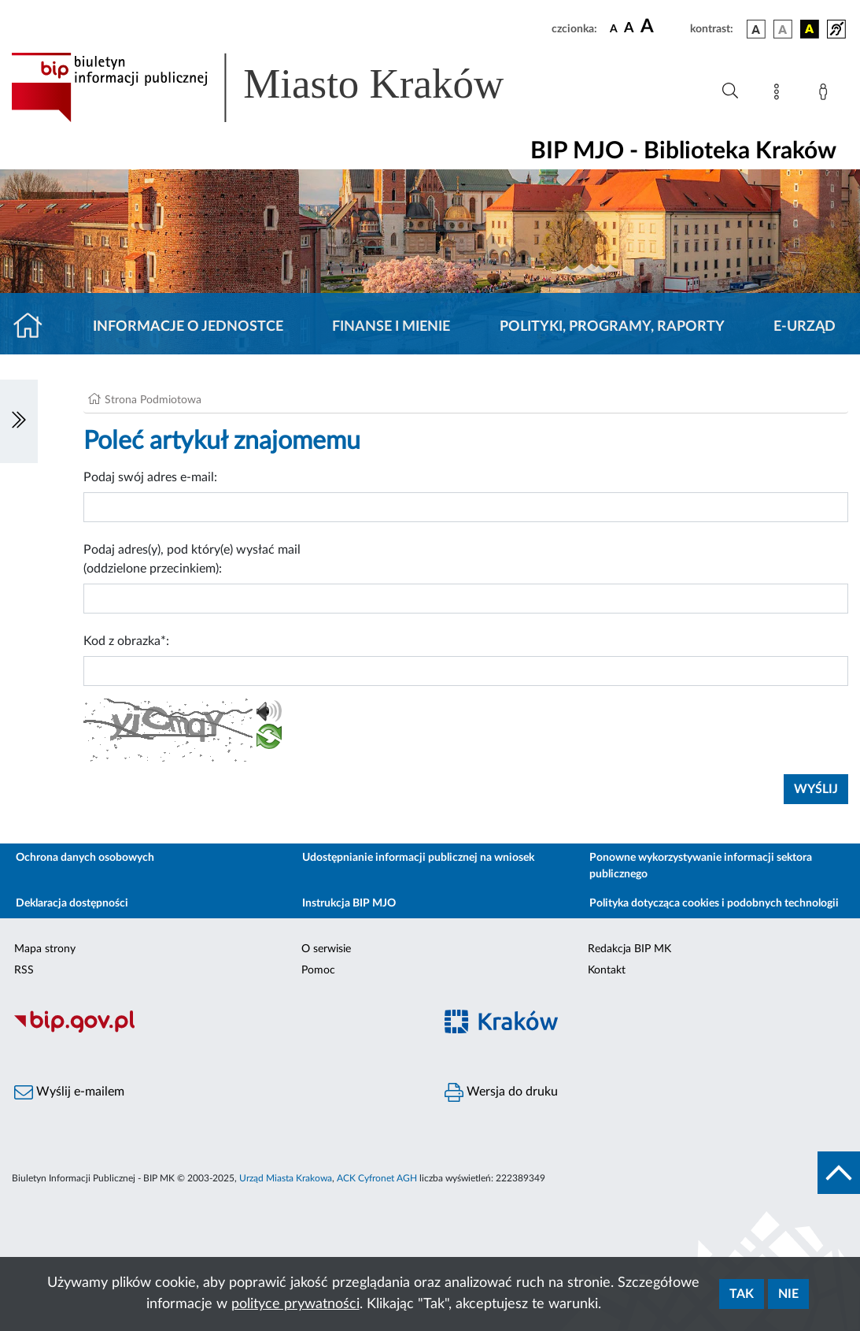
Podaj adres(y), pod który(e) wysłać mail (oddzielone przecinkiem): (192, 559)
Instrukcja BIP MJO (349, 903)
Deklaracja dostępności (72, 903)
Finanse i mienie (391, 327)
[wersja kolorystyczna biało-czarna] (783, 29)
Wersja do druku (501, 1092)
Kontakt (607, 970)
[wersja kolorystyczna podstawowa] (756, 29)
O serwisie (326, 949)
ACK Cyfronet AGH (377, 1178)
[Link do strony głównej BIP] (280, 87)
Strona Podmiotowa (153, 400)
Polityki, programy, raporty (612, 327)
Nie (788, 1294)
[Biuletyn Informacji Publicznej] (215, 1030)
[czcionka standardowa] (613, 28)
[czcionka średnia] (629, 28)
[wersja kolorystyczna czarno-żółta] (809, 29)
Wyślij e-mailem (69, 1092)
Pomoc (318, 970)
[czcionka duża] (663, 27)
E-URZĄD (804, 327)
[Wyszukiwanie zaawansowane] (730, 91)
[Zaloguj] (826, 94)
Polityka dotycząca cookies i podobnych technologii (714, 903)
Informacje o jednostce (188, 327)
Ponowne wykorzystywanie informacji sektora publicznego (700, 866)
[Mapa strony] (779, 94)
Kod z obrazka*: (126, 641)
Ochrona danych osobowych (85, 857)
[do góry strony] (839, 1172)
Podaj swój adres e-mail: (150, 477)
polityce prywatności (295, 1304)
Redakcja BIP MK (629, 949)
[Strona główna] (34, 327)
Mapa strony (45, 949)
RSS (24, 970)
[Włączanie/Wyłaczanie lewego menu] (19, 421)
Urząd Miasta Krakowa (285, 1178)
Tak (741, 1294)
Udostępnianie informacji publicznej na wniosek (418, 857)
